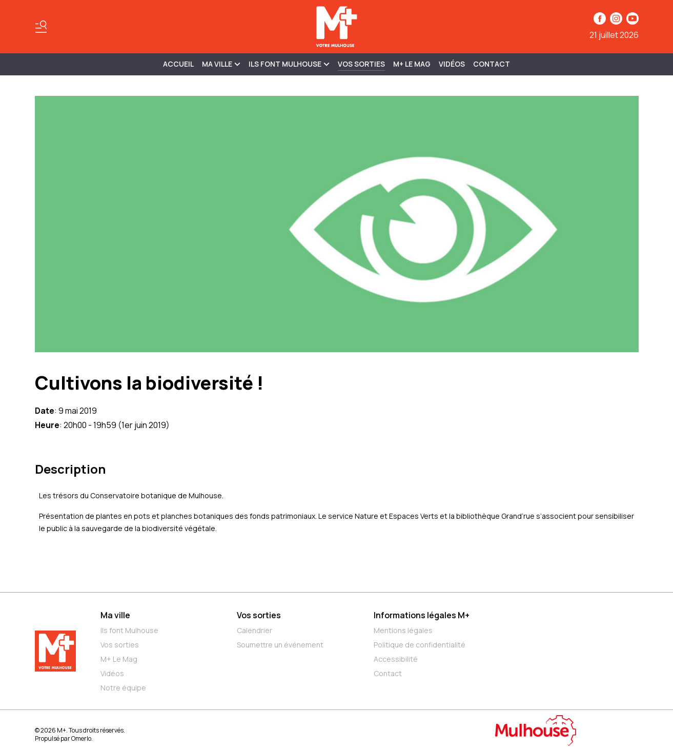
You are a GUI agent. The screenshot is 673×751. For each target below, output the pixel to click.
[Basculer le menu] (41, 27)
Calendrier (254, 630)
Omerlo (81, 738)
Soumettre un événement (280, 644)
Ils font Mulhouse (129, 630)
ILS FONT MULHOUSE (289, 64)
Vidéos (452, 64)
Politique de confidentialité (419, 644)
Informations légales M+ (422, 615)
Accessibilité (396, 659)
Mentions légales (403, 630)
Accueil (178, 64)
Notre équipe (123, 688)
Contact (491, 64)
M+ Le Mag (412, 64)
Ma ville (115, 615)
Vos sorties (361, 64)
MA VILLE (221, 64)
